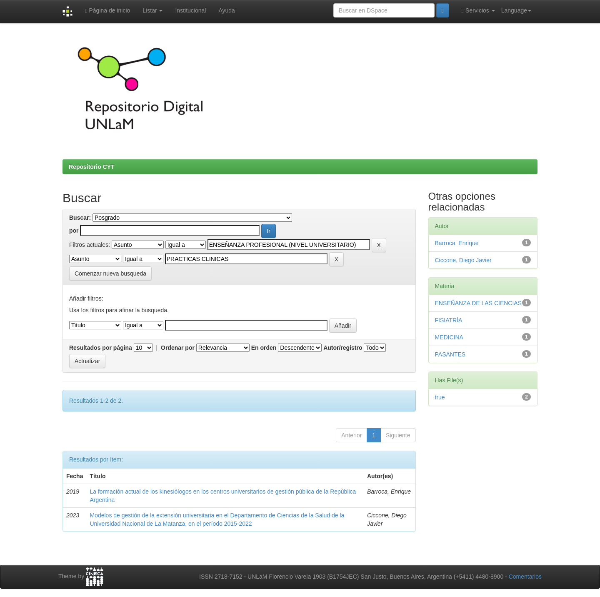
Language (516, 10)
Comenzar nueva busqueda (110, 273)
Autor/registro (342, 347)
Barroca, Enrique (457, 243)
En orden (264, 347)
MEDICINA (449, 337)
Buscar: (80, 217)
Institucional (190, 10)
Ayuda (226, 10)
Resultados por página (100, 347)
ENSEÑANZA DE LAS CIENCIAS (478, 303)
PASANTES (450, 354)
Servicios (478, 10)
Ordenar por (178, 347)
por (74, 230)
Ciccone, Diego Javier (463, 260)
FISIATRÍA (448, 320)
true (440, 397)
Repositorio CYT (92, 166)
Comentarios (525, 576)
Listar (152, 10)
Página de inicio (107, 10)
